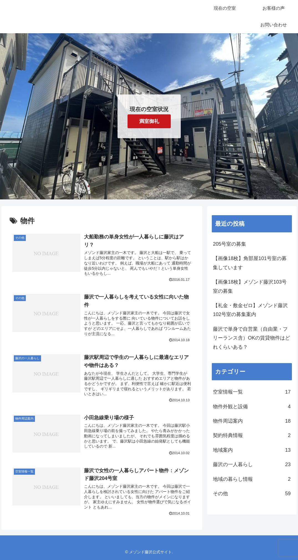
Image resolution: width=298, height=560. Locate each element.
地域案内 (252, 450)
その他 (252, 493)
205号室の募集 (229, 244)
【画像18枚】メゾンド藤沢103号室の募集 (250, 286)
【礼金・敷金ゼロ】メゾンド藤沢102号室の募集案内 (250, 310)
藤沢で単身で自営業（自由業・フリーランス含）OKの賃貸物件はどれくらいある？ (251, 338)
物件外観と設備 (252, 406)
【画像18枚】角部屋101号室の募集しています (250, 263)
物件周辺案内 (252, 421)
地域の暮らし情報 (252, 479)
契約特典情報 (252, 435)
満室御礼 (149, 121)
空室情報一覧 (252, 391)
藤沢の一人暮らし (252, 464)
